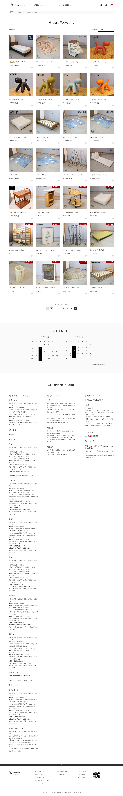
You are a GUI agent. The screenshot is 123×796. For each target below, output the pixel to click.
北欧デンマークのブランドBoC (45, 250)
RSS (58, 774)
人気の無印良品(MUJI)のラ (98, 288)
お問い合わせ (81, 777)
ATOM (62, 774)
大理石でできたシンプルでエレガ (18, 288)
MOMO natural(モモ (42, 212)
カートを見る (81, 774)
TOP (29, 5)
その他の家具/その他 (31, 12)
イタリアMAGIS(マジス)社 (98, 62)
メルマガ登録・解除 (62, 771)
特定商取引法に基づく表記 (42, 780)
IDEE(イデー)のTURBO (97, 250)
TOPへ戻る (61, 765)
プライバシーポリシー (41, 783)
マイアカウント (82, 771)
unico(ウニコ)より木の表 (43, 137)
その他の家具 (19, 12)
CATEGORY (37, 5)
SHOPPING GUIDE (63, 5)
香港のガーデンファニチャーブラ (99, 175)
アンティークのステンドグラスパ (45, 288)
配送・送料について (40, 771)
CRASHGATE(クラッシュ (70, 137)
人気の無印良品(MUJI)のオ (17, 250)
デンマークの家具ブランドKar (17, 137)
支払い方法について (40, 777)
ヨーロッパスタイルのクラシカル (72, 250)
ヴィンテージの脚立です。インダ (72, 175)
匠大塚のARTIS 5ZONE (18, 62)
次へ (75, 308)
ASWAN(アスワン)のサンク (44, 62)
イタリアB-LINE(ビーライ (70, 62)
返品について (38, 774)
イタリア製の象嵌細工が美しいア (72, 212)
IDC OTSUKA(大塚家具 (17, 212)
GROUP (48, 5)
